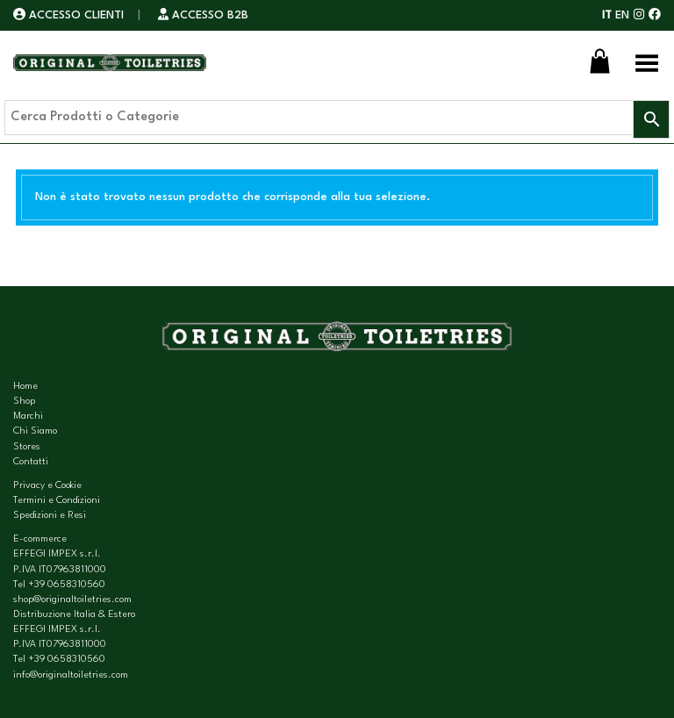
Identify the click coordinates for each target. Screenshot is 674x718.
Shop (24, 401)
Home (25, 386)
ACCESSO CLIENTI (70, 15)
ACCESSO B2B (203, 15)
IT (607, 15)
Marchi (28, 416)
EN (622, 15)
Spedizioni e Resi (49, 516)
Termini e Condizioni (56, 501)
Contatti (30, 462)
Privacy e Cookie (47, 486)
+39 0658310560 (66, 585)
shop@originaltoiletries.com (72, 600)
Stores (26, 447)
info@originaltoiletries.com (70, 675)
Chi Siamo (35, 431)
